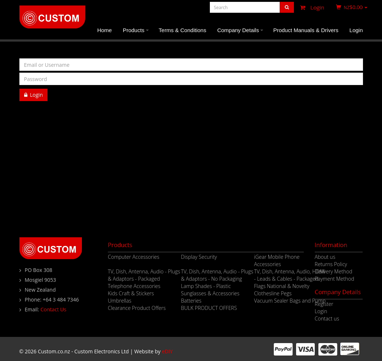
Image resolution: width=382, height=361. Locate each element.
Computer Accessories (133, 256)
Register (34, 107)
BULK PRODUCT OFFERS (209, 307)
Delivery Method (333, 271)
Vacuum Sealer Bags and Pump (290, 300)
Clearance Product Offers (137, 307)
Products (137, 33)
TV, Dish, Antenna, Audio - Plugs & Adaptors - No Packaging (217, 275)
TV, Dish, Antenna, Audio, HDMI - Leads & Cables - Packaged (289, 275)
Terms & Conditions (182, 30)
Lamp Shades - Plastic (206, 286)
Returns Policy (331, 264)
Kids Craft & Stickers (131, 293)
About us (325, 256)
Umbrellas (119, 300)
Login (310, 7)
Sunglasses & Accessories (210, 293)
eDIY (167, 351)
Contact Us (53, 309)
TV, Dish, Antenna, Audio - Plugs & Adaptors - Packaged (144, 275)
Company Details (241, 33)
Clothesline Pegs (273, 293)
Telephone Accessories (134, 286)
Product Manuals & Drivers (305, 30)
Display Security (199, 256)
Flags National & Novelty (281, 286)
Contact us (327, 318)
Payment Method (334, 278)
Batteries (191, 300)
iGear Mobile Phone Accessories (276, 260)
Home (104, 30)
